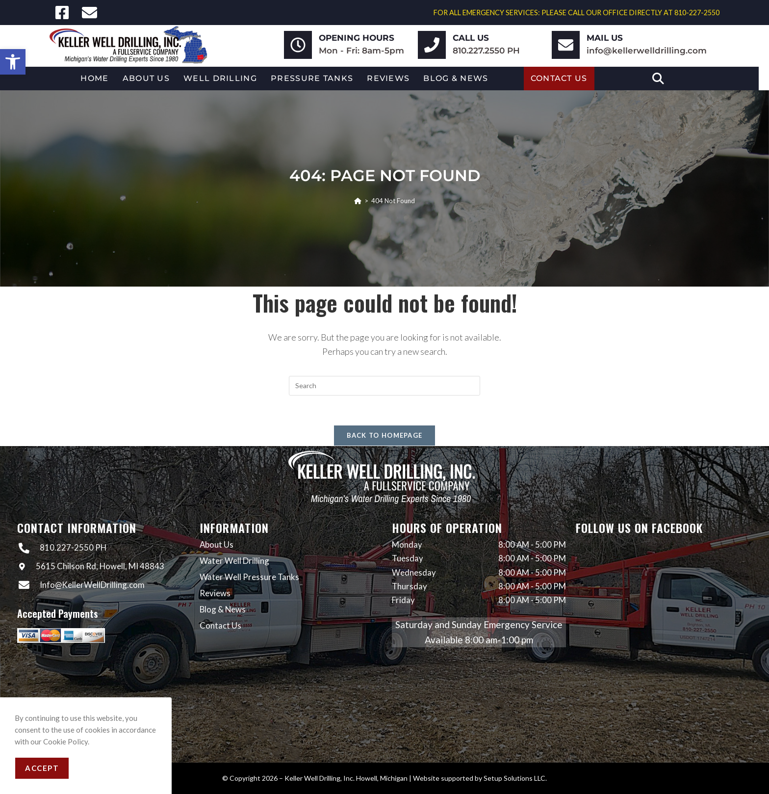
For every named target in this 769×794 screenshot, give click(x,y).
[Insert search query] (384, 386)
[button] (13, 62)
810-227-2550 (696, 12)
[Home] (357, 201)
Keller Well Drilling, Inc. (319, 778)
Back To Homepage (385, 435)
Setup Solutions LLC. (515, 778)
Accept (42, 768)
